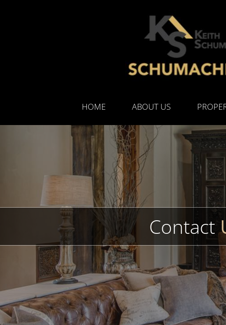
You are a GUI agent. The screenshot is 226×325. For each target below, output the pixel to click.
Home (94, 106)
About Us (151, 106)
